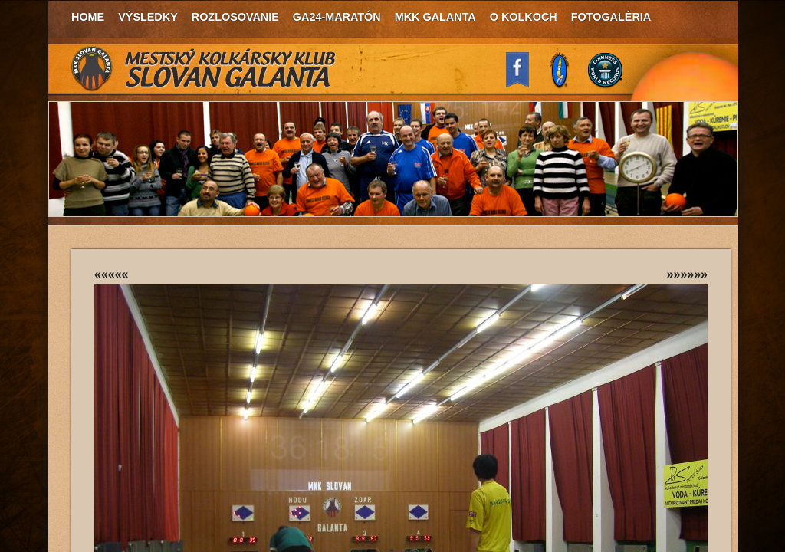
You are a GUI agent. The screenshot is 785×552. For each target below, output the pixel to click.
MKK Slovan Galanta (204, 69)
